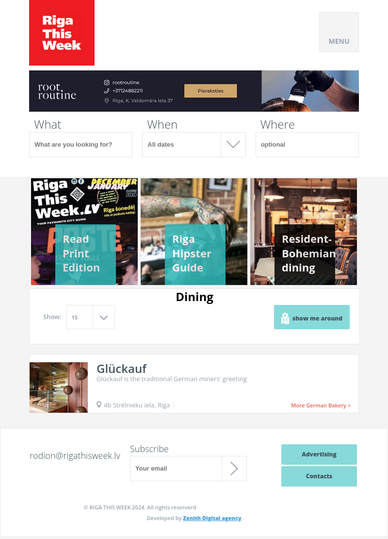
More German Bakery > (321, 405)
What (47, 124)
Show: (52, 316)
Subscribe (149, 449)
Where (277, 124)
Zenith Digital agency (212, 518)
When (162, 124)
